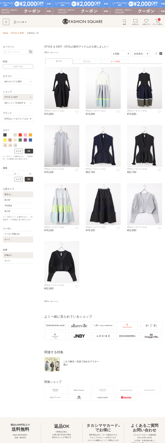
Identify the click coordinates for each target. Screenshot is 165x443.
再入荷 (7, 211)
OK (29, 151)
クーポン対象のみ (12, 234)
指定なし (8, 194)
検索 (124, 22)
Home (5, 33)
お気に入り (146, 22)
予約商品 (8, 205)
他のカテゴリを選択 (13, 81)
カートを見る (157, 22)
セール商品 (115, 61)
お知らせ (135, 22)
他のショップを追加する (14, 103)
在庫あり (8, 255)
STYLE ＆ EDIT (11, 97)
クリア (19, 151)
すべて (59, 61)
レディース (18, 66)
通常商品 (87, 61)
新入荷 (7, 200)
